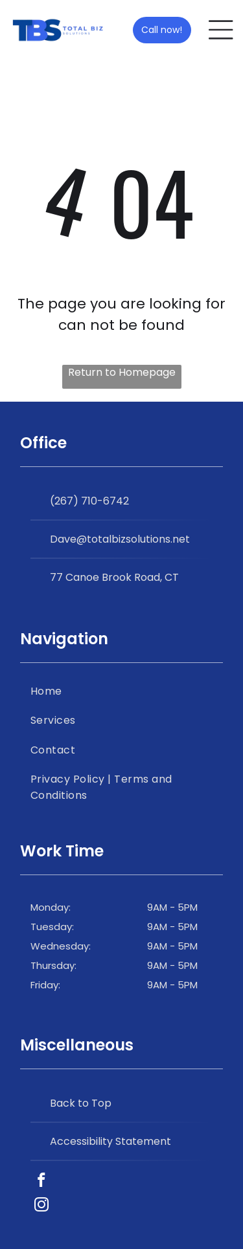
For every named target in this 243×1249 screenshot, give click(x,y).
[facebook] (41, 1181)
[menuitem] (121, 691)
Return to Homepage (122, 372)
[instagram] (41, 1206)
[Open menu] (221, 30)
